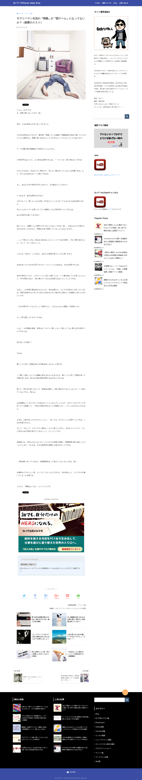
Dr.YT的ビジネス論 (102, 718)
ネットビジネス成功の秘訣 (105, 744)
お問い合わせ (123, 3)
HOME (71, 772)
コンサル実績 (100, 735)
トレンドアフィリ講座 (103, 740)
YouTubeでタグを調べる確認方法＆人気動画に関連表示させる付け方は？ (115, 241)
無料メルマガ (106, 3)
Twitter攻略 (100, 727)
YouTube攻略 (100, 731)
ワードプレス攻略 (102, 757)
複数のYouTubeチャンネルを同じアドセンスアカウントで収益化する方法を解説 (115, 283)
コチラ (110, 209)
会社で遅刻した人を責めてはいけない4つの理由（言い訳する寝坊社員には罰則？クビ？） (115, 228)
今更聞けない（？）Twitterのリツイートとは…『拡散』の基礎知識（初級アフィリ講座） (116, 269)
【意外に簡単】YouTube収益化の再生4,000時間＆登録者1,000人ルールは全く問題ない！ (115, 255)
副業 (84, 608)
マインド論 (82, 605)
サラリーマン (61, 608)
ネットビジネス (74, 608)
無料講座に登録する (28, 564)
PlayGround (100, 722)
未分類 (98, 761)
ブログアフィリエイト (103, 748)
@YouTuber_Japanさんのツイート (107, 175)
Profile (97, 3)
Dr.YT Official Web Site (26, 3)
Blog (115, 3)
